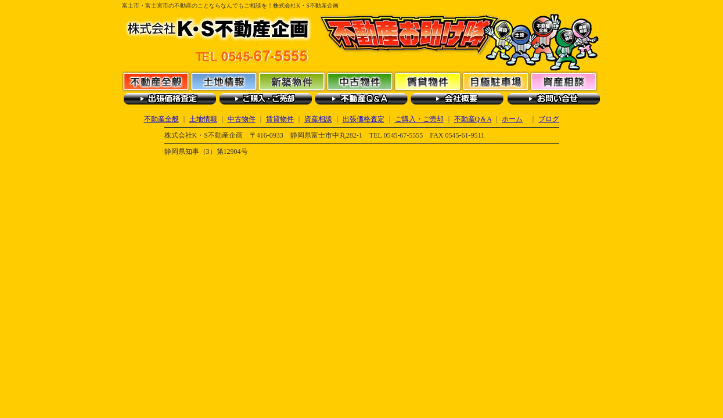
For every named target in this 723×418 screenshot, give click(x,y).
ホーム (512, 119)
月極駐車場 (496, 81)
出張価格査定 (170, 99)
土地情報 (224, 81)
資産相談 (564, 81)
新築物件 (292, 81)
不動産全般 (156, 81)
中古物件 (360, 81)
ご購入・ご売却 (266, 99)
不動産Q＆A (361, 99)
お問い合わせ (553, 99)
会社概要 (457, 99)
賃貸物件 (428, 81)
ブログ (548, 119)
